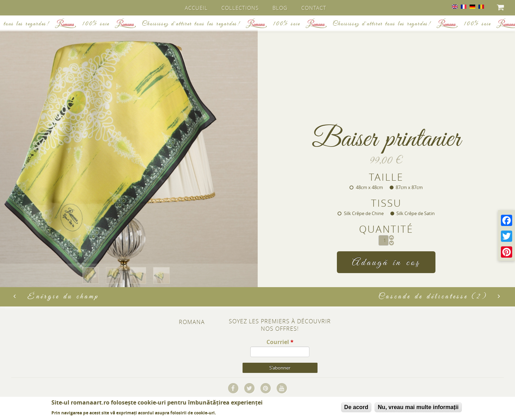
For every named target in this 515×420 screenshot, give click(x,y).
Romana (192, 323)
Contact (314, 7)
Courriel (280, 342)
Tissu (386, 203)
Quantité (386, 229)
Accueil (196, 7)
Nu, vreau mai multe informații (418, 407)
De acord (356, 407)
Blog (280, 7)
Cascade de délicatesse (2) (440, 297)
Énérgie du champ (56, 297)
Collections (240, 7)
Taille (386, 176)
